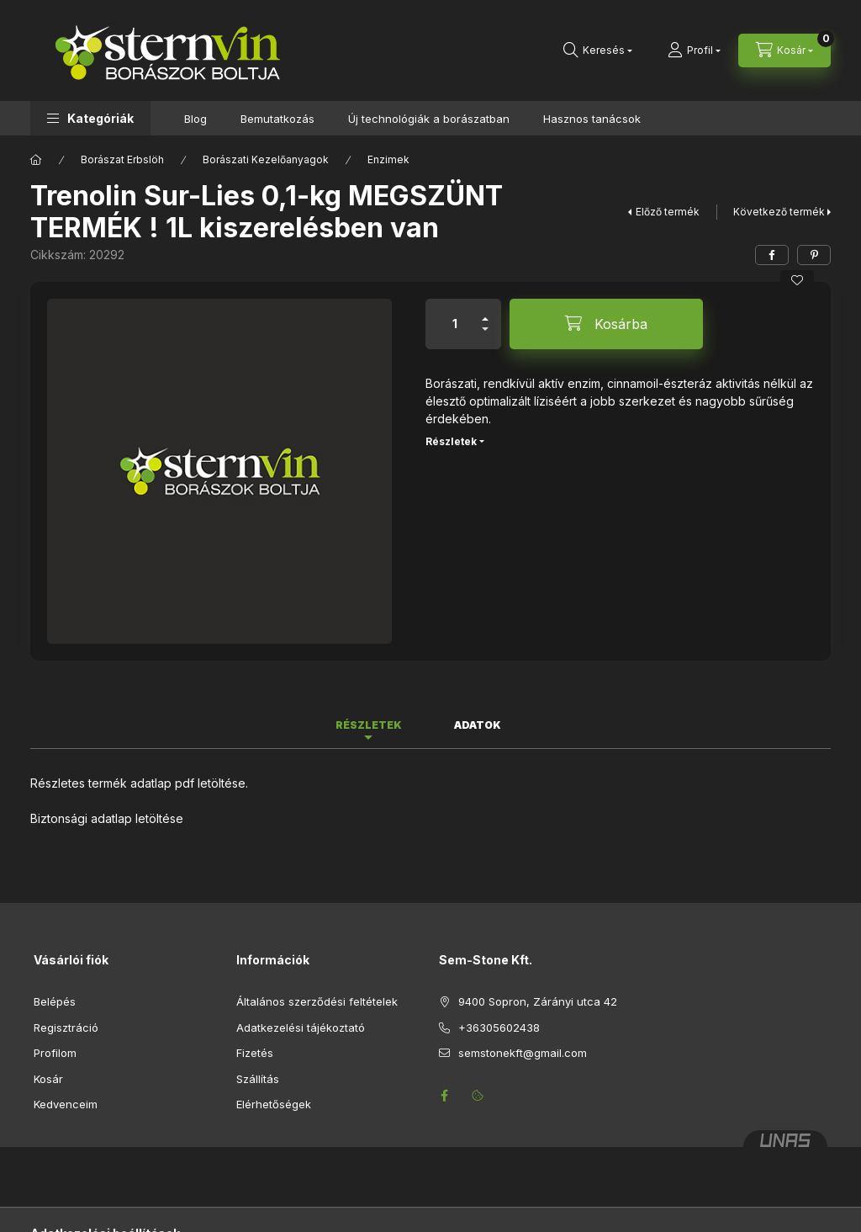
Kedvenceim (66, 1104)
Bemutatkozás (277, 118)
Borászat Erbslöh (122, 159)
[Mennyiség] (455, 324)
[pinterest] (814, 255)
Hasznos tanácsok (592, 118)
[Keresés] (598, 50)
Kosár (48, 1079)
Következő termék (779, 211)
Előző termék (668, 211)
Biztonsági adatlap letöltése (106, 818)
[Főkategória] (36, 159)
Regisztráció (66, 1027)
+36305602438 (499, 1027)
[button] (90, 118)
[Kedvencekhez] (797, 280)
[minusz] (485, 336)
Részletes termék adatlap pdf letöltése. (139, 783)
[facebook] (772, 255)
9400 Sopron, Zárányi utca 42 (537, 1001)
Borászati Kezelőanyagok (266, 159)
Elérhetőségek (273, 1104)
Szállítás (257, 1079)
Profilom (55, 1052)
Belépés (55, 1001)
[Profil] (694, 50)
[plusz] (485, 312)
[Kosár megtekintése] (784, 50)
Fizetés (254, 1052)
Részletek (451, 441)
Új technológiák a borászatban (429, 118)
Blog (195, 118)
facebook (444, 1096)
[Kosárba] (606, 324)
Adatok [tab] (477, 725)
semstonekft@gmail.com (522, 1052)
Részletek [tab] (368, 725)
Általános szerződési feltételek (317, 1001)
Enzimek (388, 159)
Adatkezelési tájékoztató (300, 1027)
